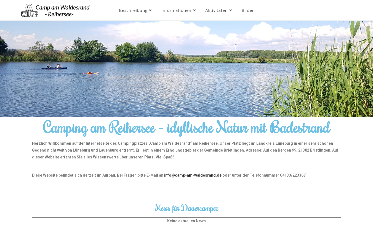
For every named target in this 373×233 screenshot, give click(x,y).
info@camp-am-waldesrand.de (193, 175)
